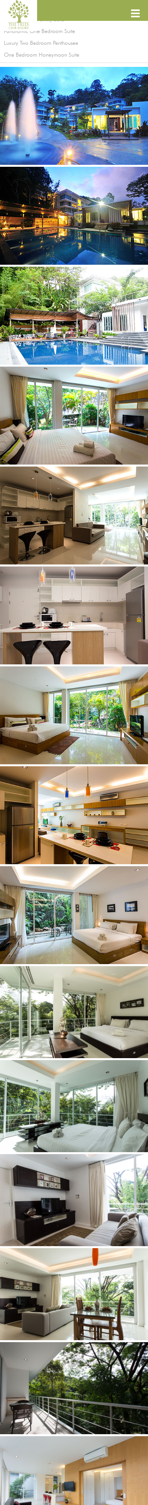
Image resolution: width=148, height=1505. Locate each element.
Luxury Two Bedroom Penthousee (41, 43)
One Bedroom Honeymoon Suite (41, 55)
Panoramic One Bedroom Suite (39, 31)
